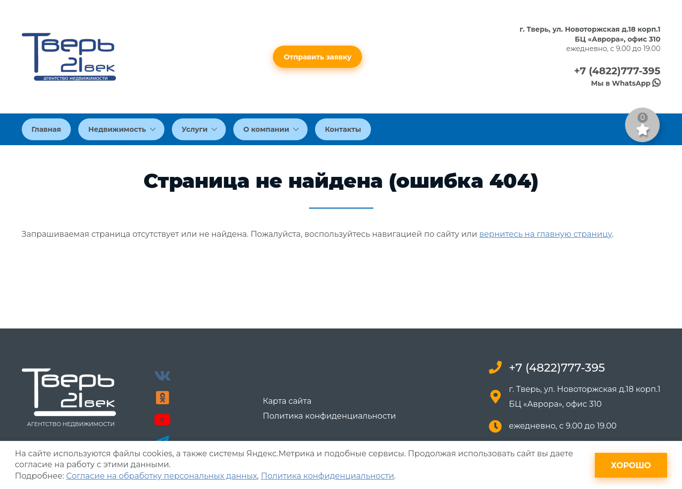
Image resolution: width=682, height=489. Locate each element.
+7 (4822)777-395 (617, 71)
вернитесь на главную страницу (545, 234)
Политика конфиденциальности (329, 416)
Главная (46, 129)
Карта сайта (286, 401)
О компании (271, 129)
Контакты (343, 129)
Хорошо (631, 465)
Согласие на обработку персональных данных (161, 476)
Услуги (199, 129)
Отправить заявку (318, 57)
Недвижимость (122, 129)
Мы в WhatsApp (625, 83)
